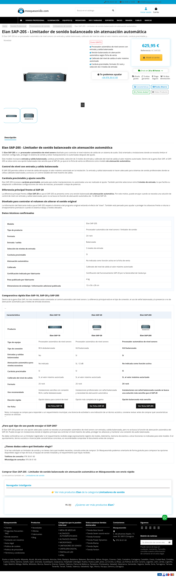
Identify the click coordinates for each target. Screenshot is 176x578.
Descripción (10, 137)
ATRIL (62, 555)
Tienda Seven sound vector (98, 533)
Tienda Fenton (93, 549)
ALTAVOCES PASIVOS (68, 539)
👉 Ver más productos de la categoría (88, 492)
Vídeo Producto (159, 92)
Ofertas (35, 531)
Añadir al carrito (151, 57)
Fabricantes (37, 534)
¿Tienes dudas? (141, 92)
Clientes (8, 528)
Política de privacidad (14, 549)
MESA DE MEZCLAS (68, 530)
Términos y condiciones (15, 553)
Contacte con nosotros (14, 540)
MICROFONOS (66, 542)
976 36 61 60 (121, 540)
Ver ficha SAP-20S (145, 406)
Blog (34, 537)
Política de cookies (12, 546)
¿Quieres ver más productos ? (94, 504)
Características (141, 87)
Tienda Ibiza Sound (95, 530)
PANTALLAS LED (66, 552)
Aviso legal (9, 543)
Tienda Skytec (93, 546)
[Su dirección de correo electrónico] (154, 542)
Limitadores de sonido (35, 475)
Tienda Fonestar (94, 536)
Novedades (37, 528)
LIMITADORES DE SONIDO (70, 545)
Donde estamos (11, 536)
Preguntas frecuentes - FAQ (14, 532)
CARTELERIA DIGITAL (68, 549)
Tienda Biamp (93, 543)
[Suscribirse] (169, 542)
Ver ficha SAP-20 (97, 406)
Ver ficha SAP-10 (55, 406)
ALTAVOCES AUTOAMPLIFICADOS (68, 534)
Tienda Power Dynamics (97, 540)
